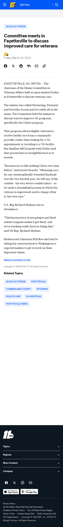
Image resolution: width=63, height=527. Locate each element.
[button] (4, 4)
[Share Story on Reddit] (21, 66)
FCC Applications (10, 517)
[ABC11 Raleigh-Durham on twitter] (14, 483)
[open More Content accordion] (31, 463)
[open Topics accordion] (31, 446)
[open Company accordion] (31, 471)
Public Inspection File (46, 514)
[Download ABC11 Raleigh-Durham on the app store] (11, 491)
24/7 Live (25, 4)
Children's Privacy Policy (14, 510)
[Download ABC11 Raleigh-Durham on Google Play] (29, 491)
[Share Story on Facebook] (5, 66)
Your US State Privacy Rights (40, 510)
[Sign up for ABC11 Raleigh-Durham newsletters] (30, 483)
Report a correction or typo (17, 259)
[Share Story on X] (13, 66)
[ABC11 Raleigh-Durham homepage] (13, 4)
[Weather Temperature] (46, 4)
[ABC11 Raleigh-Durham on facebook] (6, 483)
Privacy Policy (9, 504)
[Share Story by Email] (36, 66)
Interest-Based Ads (25, 514)
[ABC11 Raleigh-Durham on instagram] (22, 483)
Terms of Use (9, 514)
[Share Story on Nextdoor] (29, 66)
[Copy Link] (44, 66)
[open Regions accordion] (31, 455)
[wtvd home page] (8, 435)
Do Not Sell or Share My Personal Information (23, 507)
